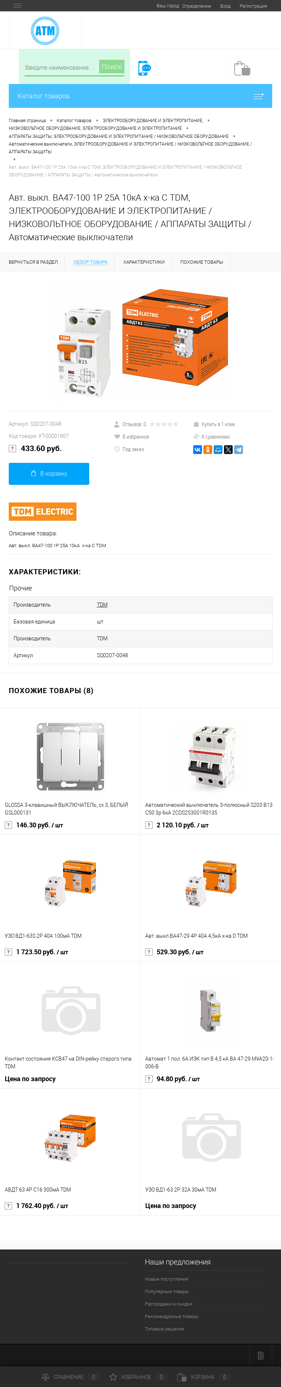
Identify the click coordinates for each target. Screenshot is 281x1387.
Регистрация (253, 6)
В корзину (49, 473)
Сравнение (71, 1377)
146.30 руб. (34, 825)
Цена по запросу (30, 1079)
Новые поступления (166, 1279)
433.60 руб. (35, 448)
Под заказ (129, 449)
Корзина (204, 1377)
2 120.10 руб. (177, 825)
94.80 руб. (172, 1079)
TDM (102, 605)
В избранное (131, 436)
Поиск (112, 66)
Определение (196, 6)
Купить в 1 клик (214, 424)
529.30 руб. (174, 952)
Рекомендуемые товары (172, 1316)
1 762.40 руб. (36, 1206)
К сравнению (211, 436)
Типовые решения (164, 1329)
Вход (225, 6)
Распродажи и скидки (168, 1304)
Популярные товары (167, 1291)
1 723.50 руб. (36, 952)
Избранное (138, 1377)
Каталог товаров (140, 96)
